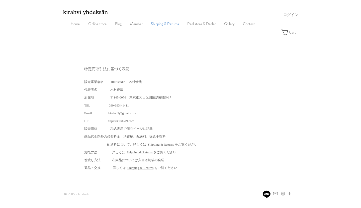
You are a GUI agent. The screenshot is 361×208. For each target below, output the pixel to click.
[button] (292, 32)
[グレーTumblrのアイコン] (289, 193)
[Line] (266, 194)
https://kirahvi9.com (121, 121)
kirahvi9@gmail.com (122, 113)
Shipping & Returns (161, 144)
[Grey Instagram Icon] (283, 193)
